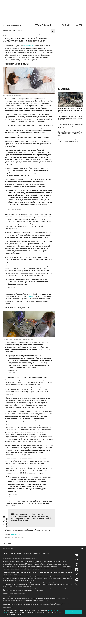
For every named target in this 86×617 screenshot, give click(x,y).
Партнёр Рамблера (8, 607)
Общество (19, 30)
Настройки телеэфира (8, 559)
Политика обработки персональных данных (14, 593)
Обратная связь (16, 553)
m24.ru (7, 561)
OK (73, 612)
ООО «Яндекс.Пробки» (42, 600)
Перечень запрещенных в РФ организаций (26, 559)
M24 (12, 548)
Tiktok (77, 574)
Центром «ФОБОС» (28, 599)
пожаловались (28, 46)
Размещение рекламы (41, 553)
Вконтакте (77, 559)
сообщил (32, 296)
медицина (7, 537)
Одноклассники (77, 564)
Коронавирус (15, 534)
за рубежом (21, 537)
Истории (10, 34)
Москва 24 (43, 25)
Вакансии (6, 553)
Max (77, 579)
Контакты (27, 553)
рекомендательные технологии (34, 596)
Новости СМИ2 (7, 543)
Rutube (77, 569)
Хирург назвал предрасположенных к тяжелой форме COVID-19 (42, 516)
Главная (5, 34)
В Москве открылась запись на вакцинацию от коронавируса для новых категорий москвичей (20, 517)
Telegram (77, 554)
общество (14, 537)
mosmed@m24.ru (14, 586)
